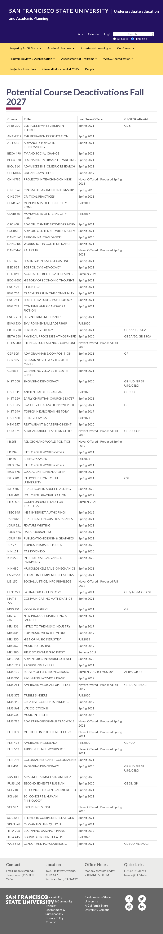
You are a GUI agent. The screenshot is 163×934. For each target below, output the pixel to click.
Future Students (135, 871)
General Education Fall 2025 (60, 69)
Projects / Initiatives (22, 69)
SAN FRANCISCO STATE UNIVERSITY (59, 11)
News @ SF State (135, 875)
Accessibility (54, 897)
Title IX (51, 922)
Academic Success (62, 49)
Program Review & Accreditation (33, 60)
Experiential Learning (97, 49)
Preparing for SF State (26, 49)
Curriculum (127, 49)
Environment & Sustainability (55, 912)
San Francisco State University (98, 899)
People (89, 69)
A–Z (81, 34)
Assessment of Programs (80, 60)
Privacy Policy (54, 918)
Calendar (94, 34)
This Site (139, 38)
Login (107, 34)
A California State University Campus (97, 907)
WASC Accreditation (119, 60)
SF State (120, 38)
